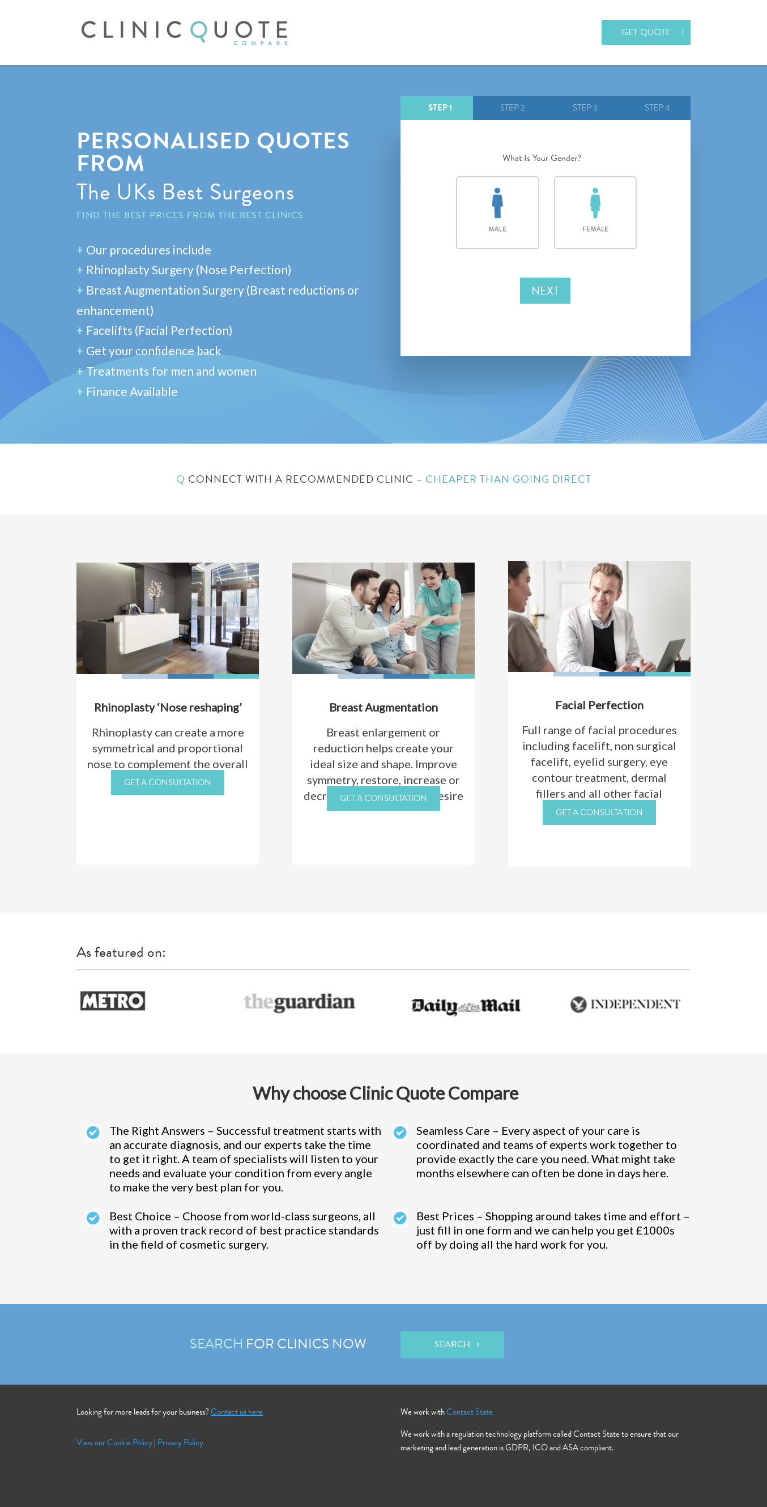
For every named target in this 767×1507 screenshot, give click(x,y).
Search (452, 1344)
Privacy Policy (180, 1442)
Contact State (469, 1412)
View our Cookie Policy (114, 1442)
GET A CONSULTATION (167, 782)
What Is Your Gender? (545, 158)
